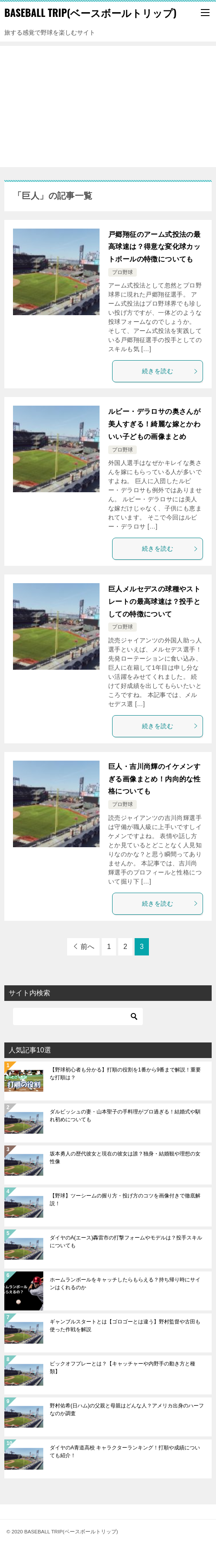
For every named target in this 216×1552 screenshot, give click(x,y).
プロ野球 (122, 272)
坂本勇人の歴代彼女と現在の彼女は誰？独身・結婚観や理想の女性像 (125, 1158)
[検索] (78, 1016)
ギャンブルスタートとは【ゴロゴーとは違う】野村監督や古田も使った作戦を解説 (125, 1326)
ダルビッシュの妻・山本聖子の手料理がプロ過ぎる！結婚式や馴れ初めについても (125, 1116)
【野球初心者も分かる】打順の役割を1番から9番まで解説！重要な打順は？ (125, 1074)
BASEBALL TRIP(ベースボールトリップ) (90, 12)
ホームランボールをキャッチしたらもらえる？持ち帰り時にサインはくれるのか (125, 1284)
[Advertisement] (108, 106)
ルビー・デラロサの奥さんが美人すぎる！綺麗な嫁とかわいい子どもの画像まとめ (154, 424)
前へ (87, 946)
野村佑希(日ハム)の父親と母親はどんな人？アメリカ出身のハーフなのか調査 (127, 1409)
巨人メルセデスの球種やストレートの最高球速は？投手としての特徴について (154, 601)
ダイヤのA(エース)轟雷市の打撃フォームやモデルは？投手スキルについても (126, 1242)
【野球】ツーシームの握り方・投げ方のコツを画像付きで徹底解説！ (125, 1200)
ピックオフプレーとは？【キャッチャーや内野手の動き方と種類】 (122, 1368)
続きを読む (170, 371)
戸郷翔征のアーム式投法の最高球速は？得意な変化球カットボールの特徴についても (154, 247)
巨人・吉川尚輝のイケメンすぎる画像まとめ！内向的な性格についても (154, 779)
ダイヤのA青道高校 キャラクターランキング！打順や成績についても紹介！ (125, 1451)
